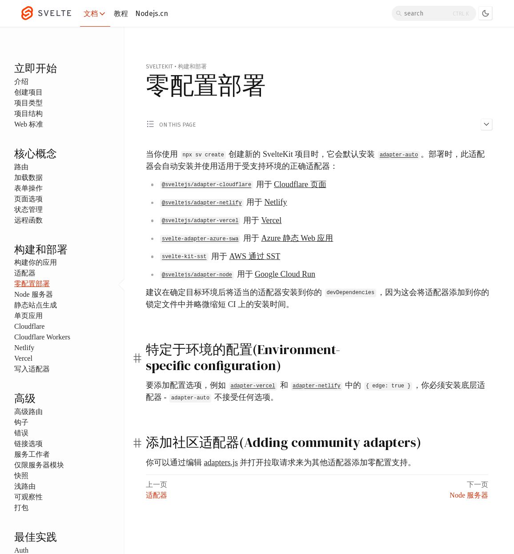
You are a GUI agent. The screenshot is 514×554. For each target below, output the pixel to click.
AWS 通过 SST (255, 256)
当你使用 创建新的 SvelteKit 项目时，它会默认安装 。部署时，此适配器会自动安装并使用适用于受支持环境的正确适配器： (315, 160)
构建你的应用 (35, 262)
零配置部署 (32, 283)
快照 (21, 475)
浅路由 (25, 486)
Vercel (23, 358)
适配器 (25, 273)
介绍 (21, 81)
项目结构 (28, 113)
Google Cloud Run (285, 274)
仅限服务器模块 (39, 465)
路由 (21, 167)
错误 (21, 433)
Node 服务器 (33, 294)
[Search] (434, 13)
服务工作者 (32, 454)
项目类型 (28, 103)
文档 (95, 13)
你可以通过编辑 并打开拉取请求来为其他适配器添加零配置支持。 (281, 462)
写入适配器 (32, 369)
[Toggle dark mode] (485, 13)
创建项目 (28, 92)
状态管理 (28, 209)
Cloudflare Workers (42, 337)
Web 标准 (28, 124)
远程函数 (28, 220)
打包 (21, 507)
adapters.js (221, 462)
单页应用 (28, 315)
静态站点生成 (35, 305)
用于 (242, 184)
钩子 (21, 422)
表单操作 (28, 188)
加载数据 (28, 177)
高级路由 (28, 411)
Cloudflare (29, 326)
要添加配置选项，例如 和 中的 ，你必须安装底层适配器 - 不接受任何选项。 (315, 392)
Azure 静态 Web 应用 (297, 238)
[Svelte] (50, 13)
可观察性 (28, 497)
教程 (121, 13)
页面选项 (28, 199)
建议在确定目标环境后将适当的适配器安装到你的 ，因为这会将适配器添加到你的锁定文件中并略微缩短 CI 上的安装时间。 (317, 297)
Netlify (24, 347)
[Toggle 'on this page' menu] (319, 124)
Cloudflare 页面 (300, 184)
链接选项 (28, 443)
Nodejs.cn (151, 13)
